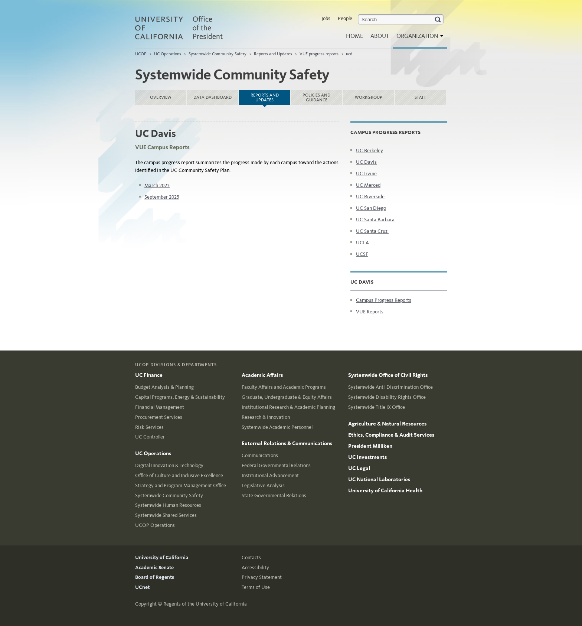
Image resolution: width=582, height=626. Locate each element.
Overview (160, 97)
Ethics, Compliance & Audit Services (391, 434)
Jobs (325, 18)
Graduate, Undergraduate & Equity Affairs (287, 397)
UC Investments (367, 457)
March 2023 (157, 185)
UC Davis (366, 162)
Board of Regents (154, 577)
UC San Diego (371, 208)
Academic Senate (154, 567)
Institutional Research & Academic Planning (288, 407)
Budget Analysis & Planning (164, 387)
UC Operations (167, 53)
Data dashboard (212, 97)
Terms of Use (256, 587)
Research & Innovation (266, 417)
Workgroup (368, 97)
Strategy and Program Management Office (180, 485)
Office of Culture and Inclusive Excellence (179, 475)
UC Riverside (370, 196)
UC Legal (359, 468)
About (379, 35)
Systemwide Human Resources (168, 505)
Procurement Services (158, 417)
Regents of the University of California (205, 604)
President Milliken (370, 446)
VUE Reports (369, 312)
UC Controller (150, 437)
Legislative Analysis (263, 485)
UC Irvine (366, 173)
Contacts (251, 557)
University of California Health (385, 490)
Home (354, 35)
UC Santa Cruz (372, 231)
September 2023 (161, 197)
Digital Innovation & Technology (169, 465)
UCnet (142, 587)
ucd (349, 53)
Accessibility (255, 567)
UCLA (362, 242)
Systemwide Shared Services (166, 515)
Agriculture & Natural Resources (387, 423)
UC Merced (368, 185)
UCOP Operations (155, 525)
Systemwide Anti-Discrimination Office (390, 387)
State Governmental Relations (274, 495)
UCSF (362, 254)
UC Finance (149, 375)
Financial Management (159, 407)
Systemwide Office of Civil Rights (388, 375)
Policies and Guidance (316, 97)
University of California (161, 557)
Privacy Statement (262, 577)
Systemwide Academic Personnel (277, 427)
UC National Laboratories (379, 479)
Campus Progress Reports (383, 300)
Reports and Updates (273, 53)
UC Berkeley (369, 150)
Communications (260, 455)
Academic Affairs (262, 375)
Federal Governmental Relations (276, 465)
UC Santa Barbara (375, 219)
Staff (420, 97)
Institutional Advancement (270, 475)
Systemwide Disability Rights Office (387, 397)
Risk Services (149, 427)
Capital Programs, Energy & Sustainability (180, 397)
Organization (418, 38)
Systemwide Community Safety (217, 53)
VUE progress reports (319, 53)
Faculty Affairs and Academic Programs (284, 387)
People (345, 18)
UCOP (141, 53)
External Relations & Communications (287, 443)
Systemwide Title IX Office (376, 407)
